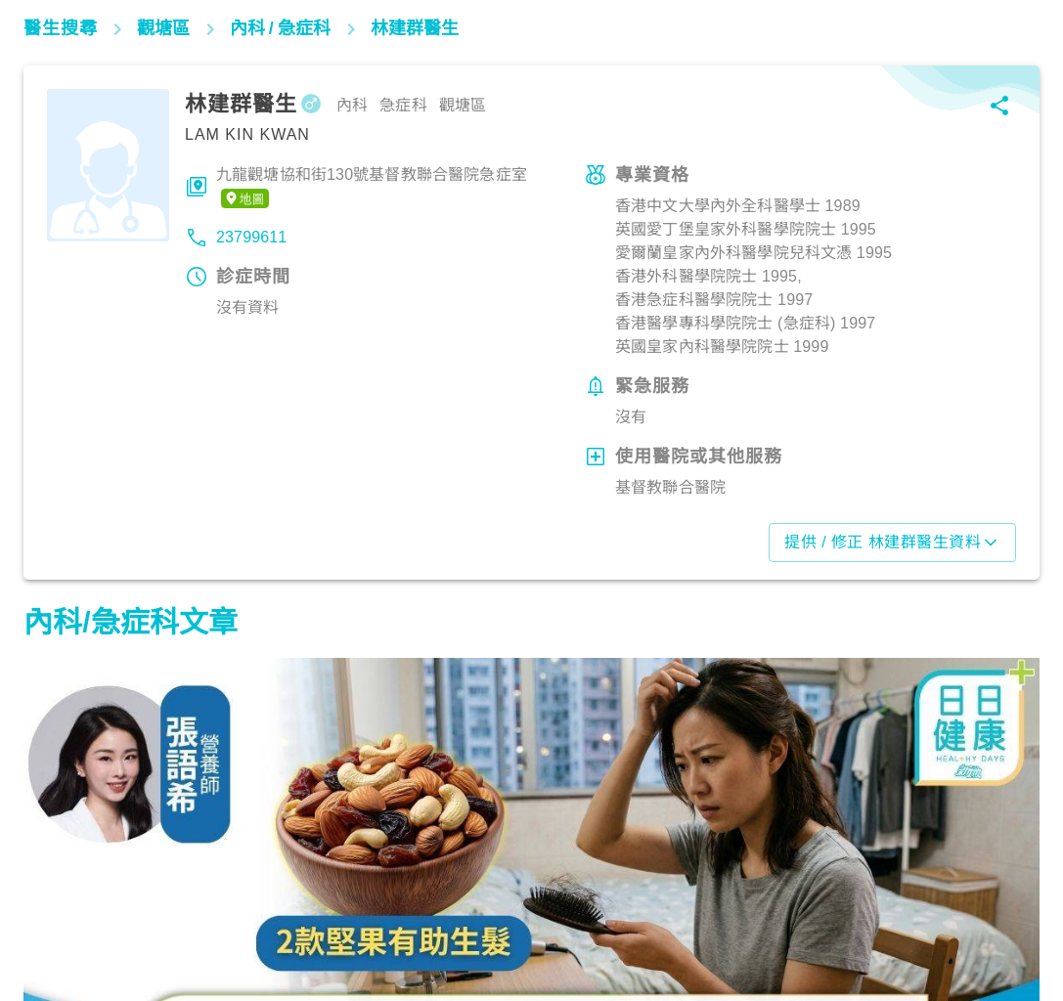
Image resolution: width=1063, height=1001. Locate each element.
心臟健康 (766, 916)
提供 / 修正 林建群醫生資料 (892, 542)
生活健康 (63, 916)
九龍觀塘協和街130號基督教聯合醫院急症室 (371, 187)
